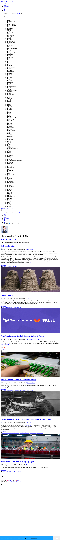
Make (5, 266)
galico (9, 112)
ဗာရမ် (9, 141)
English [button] (6, 223)
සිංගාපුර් (9, 107)
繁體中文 (10, 147)
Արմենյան (10, 139)
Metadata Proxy (26, 433)
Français (9, 36)
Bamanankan (10, 94)
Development (18, 307)
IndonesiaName (11, 86)
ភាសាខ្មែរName (11, 67)
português (10, 170)
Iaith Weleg (10, 119)
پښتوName (10, 143)
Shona (9, 93)
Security (18, 433)
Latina (9, 33)
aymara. (9, 123)
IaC (41, 351)
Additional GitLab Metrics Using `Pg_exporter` (19, 462)
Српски (9, 44)
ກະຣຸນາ (9, 124)
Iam (5, 433)
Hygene (10, 307)
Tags (5, 5)
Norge (9, 26)
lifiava (9, 83)
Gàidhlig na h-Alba (12, 117)
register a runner (5, 344)
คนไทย (9, 138)
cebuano (9, 108)
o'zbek (9, 97)
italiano (9, 189)
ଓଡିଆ (9, 58)
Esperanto (10, 54)
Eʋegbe (9, 198)
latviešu (9, 113)
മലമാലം (10, 165)
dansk (9, 87)
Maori (9, 206)
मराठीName (10, 162)
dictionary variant (12, 25)
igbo (8, 171)
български (10, 155)
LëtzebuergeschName (12, 148)
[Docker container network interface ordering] (30, 376)
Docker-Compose (10, 390)
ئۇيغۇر (9, 89)
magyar (9, 73)
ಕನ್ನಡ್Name (10, 71)
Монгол (9, 126)
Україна (9, 115)
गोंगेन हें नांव (10, 32)
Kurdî (9, 151)
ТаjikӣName (10, 193)
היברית (9, 70)
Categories (6, 6)
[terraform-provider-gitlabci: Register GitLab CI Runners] (30, 333)
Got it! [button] (56, 538)
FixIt (18, 480)
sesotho (9, 158)
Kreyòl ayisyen (11, 130)
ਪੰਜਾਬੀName (10, 186)
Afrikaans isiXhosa (12, 90)
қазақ (9, 55)
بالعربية (9, 78)
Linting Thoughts (7, 295)
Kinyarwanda (11, 24)
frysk (9, 180)
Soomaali (10, 181)
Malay (9, 156)
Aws (3, 433)
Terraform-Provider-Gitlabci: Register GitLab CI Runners (23, 336)
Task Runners (14, 266)
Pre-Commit (5, 307)
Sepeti (9, 20)
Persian (9, 46)
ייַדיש (9, 61)
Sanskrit (9, 109)
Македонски (10, 154)
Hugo (9, 480)
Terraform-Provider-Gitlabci (25, 351)
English (9, 30)
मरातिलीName (11, 135)
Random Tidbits (30, 383)
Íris (8, 64)
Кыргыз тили (11, 196)
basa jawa (10, 49)
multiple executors (28, 425)
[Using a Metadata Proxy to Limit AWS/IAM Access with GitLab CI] (30, 416)
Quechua (9, 203)
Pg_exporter (14, 471)
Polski (9, 111)
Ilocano (9, 74)
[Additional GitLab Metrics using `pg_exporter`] (30, 458)
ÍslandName (10, 59)
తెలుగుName (10, 127)
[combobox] (10, 13)
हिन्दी (8, 51)
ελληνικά (9, 177)
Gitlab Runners (15, 351)
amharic (9, 184)
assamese (10, 104)
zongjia (9, 201)
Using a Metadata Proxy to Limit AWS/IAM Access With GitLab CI (26, 419)
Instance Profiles (12, 433)
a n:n (8, 202)
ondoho (9, 22)
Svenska (9, 133)
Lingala (9, 100)
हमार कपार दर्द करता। (12, 48)
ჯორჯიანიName (11, 41)
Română (9, 129)
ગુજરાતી (9, 65)
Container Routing (29, 390)
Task (3, 266)
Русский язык (11, 42)
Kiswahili (10, 57)
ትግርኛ (9, 173)
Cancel (5, 214)
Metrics (18, 471)
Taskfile (9, 266)
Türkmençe (10, 103)
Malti (9, 101)
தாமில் (9, 77)
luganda (9, 159)
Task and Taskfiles (8, 246)
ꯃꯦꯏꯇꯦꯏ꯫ (10, 91)
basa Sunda (10, 76)
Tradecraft (29, 298)
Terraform (38, 351)
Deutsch (9, 166)
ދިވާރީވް (9, 145)
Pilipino (9, 122)
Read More (3, 265)
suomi (9, 195)
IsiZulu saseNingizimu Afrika (14, 160)
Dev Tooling (29, 249)
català (9, 105)
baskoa (9, 188)
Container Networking (19, 390)
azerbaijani (10, 82)
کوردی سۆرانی (11, 174)
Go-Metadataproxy (34, 433)
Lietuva (9, 96)
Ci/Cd (21, 433)
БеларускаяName (12, 52)
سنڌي (9, 150)
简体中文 (10, 45)
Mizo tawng (10, 182)
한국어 (9, 192)
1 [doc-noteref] (30, 262)
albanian (9, 190)
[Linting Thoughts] (30, 292)
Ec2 (7, 433)
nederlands (10, 28)
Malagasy (10, 136)
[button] (31, 14)
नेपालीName (10, 35)
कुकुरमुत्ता (9, 132)
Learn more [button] (34, 538)
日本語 (9, 120)
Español (9, 178)
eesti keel (10, 163)
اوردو (9, 169)
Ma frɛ (9, 62)
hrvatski (9, 199)
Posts (5, 3)
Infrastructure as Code (37, 339)
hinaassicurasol (11, 21)
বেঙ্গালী (9, 80)
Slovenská (10, 68)
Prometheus (8, 471)
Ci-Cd (13, 307)
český (9, 38)
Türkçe (9, 152)
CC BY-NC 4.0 (17, 482)
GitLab (28, 339)
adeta (9, 176)
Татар (9, 116)
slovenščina (10, 167)
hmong (9, 144)
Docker (4, 390)
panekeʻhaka (10, 39)
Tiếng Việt (10, 98)
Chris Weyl (11, 482)
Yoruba (9, 29)
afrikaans (9, 84)
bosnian (9, 205)
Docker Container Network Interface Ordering (18, 380)
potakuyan (10, 185)
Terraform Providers (7, 351)
